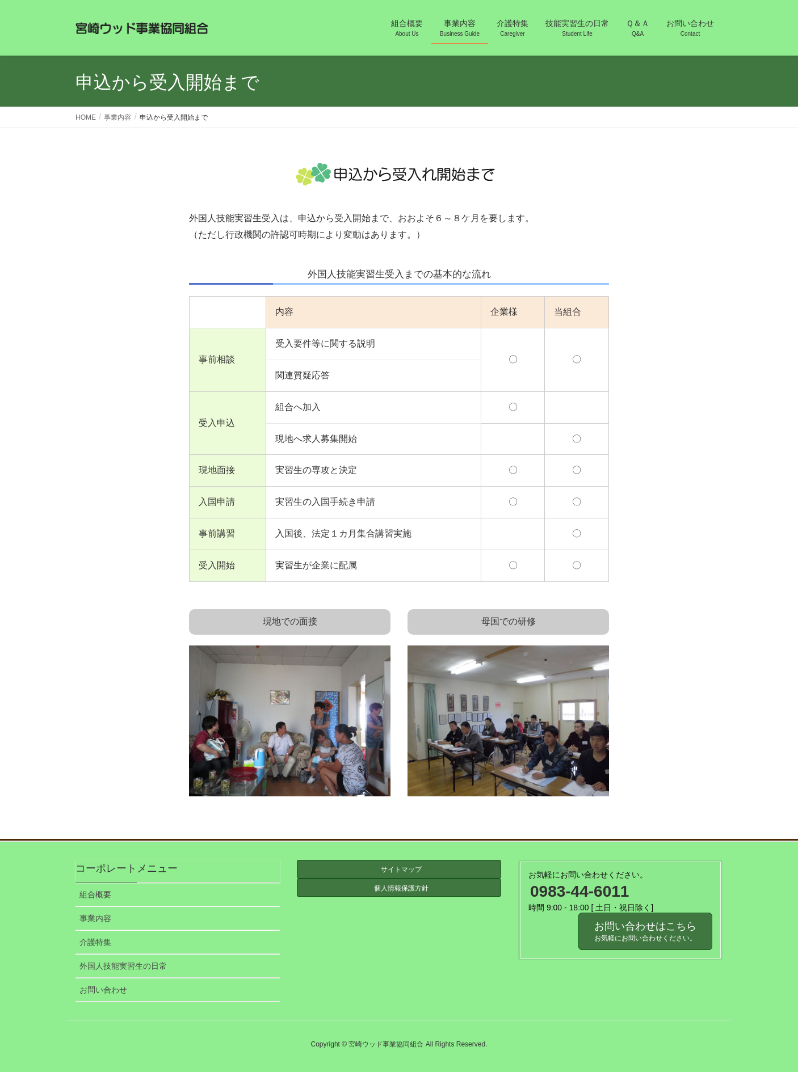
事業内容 (95, 918)
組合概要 (95, 894)
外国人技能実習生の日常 (123, 965)
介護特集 (95, 942)
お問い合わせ (103, 989)
